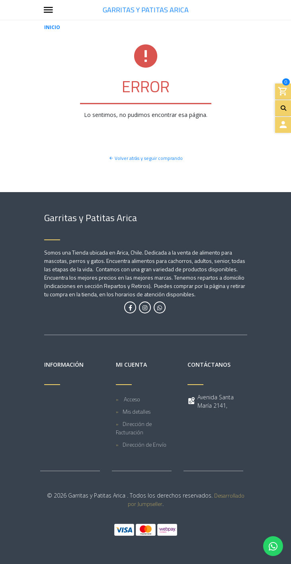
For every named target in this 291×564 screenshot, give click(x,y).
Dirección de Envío (144, 444)
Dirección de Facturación (134, 428)
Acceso (131, 399)
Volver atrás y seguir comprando (146, 158)
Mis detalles (136, 411)
